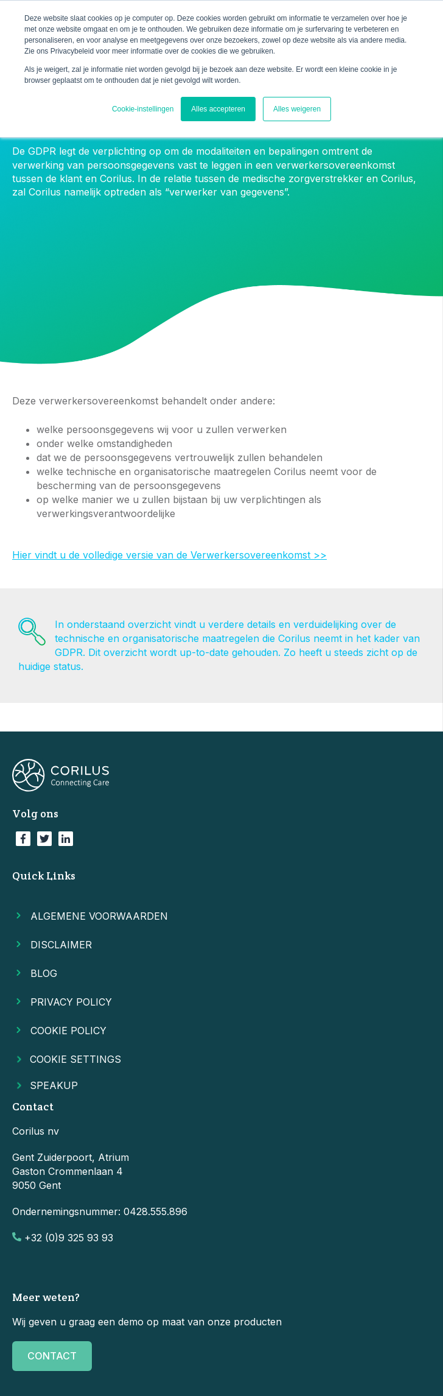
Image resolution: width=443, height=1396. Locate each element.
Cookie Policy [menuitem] (68, 1030)
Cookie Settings (66, 1059)
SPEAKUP (51, 1085)
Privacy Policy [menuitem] (71, 1002)
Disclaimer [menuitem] (61, 945)
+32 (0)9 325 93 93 (68, 1238)
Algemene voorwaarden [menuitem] (99, 916)
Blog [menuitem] (43, 973)
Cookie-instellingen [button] (142, 109)
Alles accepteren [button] (218, 109)
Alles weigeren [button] (297, 109)
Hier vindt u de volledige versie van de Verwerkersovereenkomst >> (169, 555)
